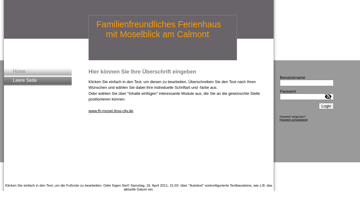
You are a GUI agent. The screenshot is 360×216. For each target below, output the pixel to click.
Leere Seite (25, 80)
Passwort (288, 91)
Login (326, 106)
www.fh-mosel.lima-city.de (110, 111)
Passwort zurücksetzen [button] (294, 119)
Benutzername (292, 77)
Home (19, 71)
